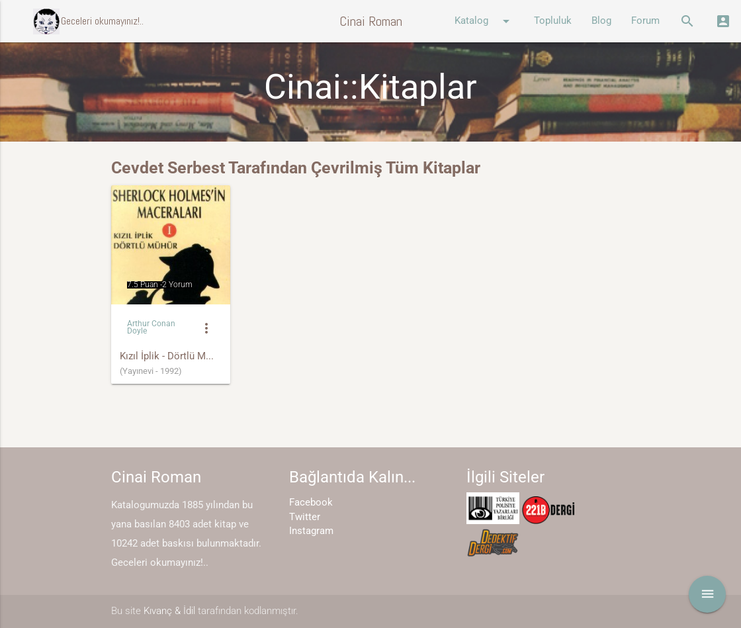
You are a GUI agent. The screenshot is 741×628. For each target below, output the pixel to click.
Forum (645, 20)
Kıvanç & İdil (169, 611)
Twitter (304, 517)
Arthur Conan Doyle (151, 327)
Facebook (311, 502)
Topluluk (553, 20)
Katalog (484, 21)
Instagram (311, 531)
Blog (601, 20)
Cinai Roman (370, 21)
